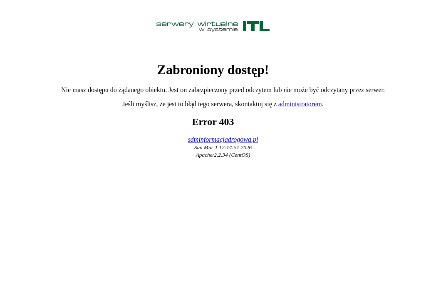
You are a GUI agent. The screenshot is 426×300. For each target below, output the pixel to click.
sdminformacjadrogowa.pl (223, 139)
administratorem (300, 104)
